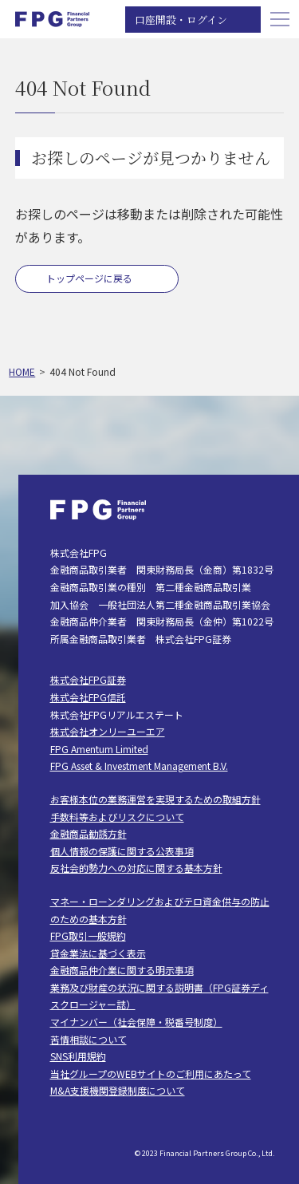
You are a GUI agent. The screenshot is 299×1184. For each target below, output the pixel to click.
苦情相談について (88, 1039)
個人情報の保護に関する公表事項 (122, 851)
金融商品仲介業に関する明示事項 (122, 970)
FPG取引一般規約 (88, 935)
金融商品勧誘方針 (88, 833)
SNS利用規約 (78, 1056)
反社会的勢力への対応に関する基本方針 (136, 867)
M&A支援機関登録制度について (117, 1090)
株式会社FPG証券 (88, 679)
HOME (22, 371)
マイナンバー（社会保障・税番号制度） (136, 1021)
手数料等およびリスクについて (117, 816)
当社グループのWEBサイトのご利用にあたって (150, 1073)
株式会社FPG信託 (88, 697)
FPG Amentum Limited (99, 749)
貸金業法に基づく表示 (98, 953)
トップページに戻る (89, 278)
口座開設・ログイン (181, 19)
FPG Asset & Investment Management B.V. (139, 765)
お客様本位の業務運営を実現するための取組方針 (155, 799)
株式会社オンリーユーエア (107, 731)
